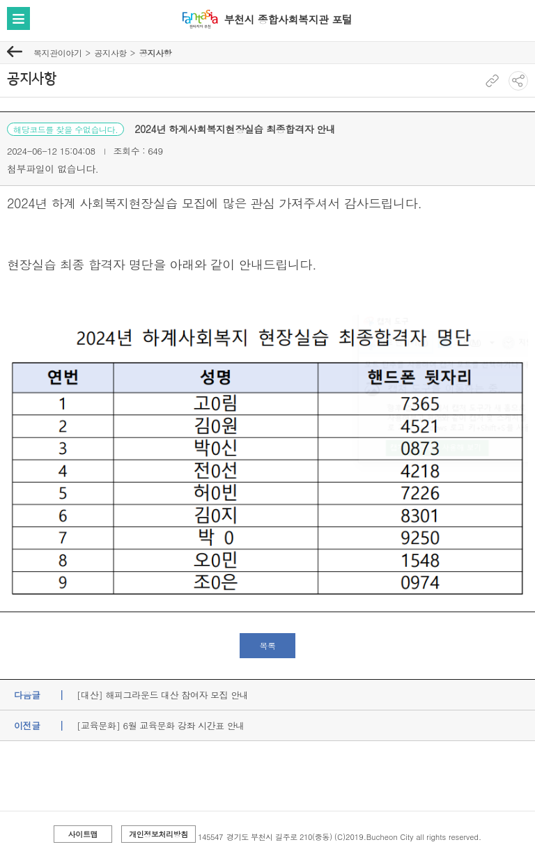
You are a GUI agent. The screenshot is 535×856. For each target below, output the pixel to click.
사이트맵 (83, 834)
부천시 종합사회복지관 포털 (288, 19)
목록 (267, 645)
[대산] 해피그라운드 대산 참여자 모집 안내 (162, 694)
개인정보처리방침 (158, 834)
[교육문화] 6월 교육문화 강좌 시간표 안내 (161, 725)
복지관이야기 (57, 53)
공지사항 (110, 53)
